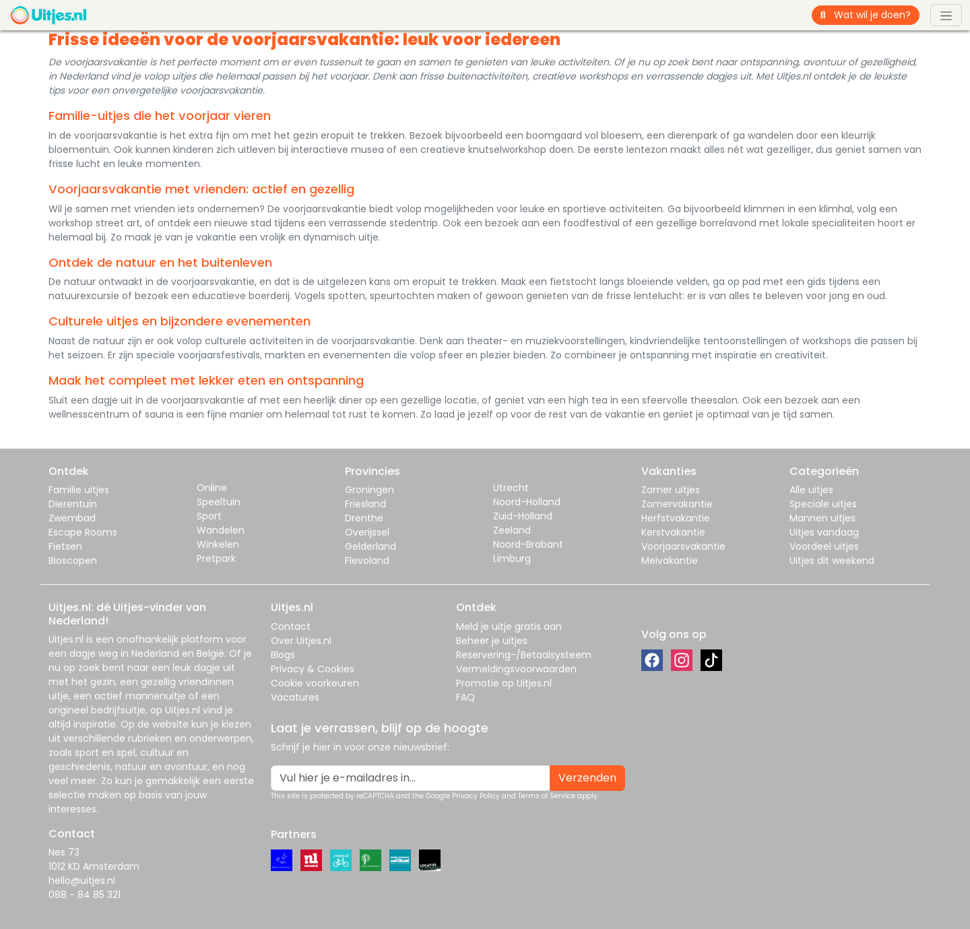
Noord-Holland (526, 502)
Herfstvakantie (675, 518)
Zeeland (512, 530)
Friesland (365, 504)
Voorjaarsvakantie (683, 546)
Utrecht (511, 487)
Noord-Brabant (528, 544)
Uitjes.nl (66, 639)
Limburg (512, 558)
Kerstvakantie (673, 532)
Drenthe (364, 518)
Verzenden (587, 778)
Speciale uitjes (823, 504)
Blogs (283, 655)
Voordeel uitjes (824, 546)
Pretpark (216, 558)
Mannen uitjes (822, 518)
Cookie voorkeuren (315, 683)
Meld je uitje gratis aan (509, 626)
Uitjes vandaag (824, 532)
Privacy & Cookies (312, 669)
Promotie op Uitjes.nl (504, 683)
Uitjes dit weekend (831, 560)
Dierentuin (72, 504)
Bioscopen (72, 560)
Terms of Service (546, 796)
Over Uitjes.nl (301, 640)
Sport (209, 516)
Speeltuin (218, 502)
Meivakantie (669, 560)
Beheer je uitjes (491, 640)
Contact (291, 626)
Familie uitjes (78, 489)
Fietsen (65, 546)
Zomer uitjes (670, 489)
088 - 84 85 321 (84, 894)
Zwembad (72, 518)
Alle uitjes (811, 489)
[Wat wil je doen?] (877, 15)
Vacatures (295, 697)
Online (212, 487)
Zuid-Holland (522, 516)
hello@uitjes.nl (81, 880)
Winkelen (218, 544)
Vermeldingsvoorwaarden (516, 669)
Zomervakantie (677, 504)
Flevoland (367, 560)
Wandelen (221, 530)
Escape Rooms (82, 532)
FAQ (465, 697)
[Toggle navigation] (946, 15)
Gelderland (370, 546)
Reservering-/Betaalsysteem (523, 655)
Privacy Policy (476, 796)
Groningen (369, 489)
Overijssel (367, 532)
